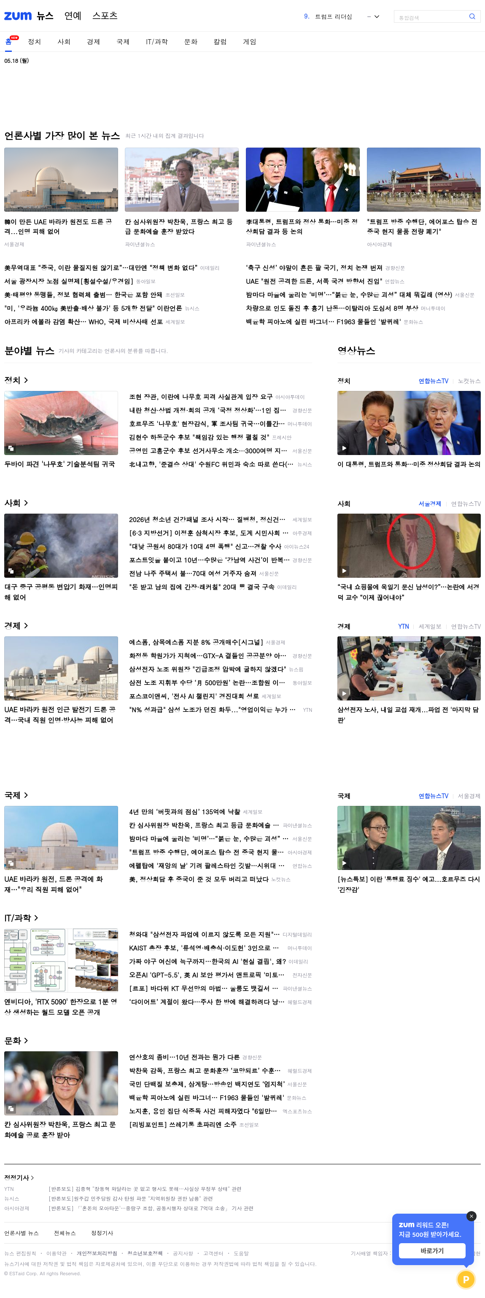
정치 (34, 41)
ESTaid (16, 1273)
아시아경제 (379, 244)
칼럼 (220, 41)
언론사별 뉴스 (21, 1233)
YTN (403, 626)
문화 (190, 41)
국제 (123, 41)
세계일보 (429, 626)
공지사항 (183, 1253)
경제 (93, 41)
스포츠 (105, 16)
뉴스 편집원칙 (20, 1253)
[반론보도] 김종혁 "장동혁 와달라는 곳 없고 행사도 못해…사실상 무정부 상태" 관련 (145, 1188)
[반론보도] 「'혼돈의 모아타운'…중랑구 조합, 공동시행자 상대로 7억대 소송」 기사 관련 (151, 1208)
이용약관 (56, 1253)
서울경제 (14, 244)
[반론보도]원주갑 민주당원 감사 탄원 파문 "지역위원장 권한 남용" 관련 (130, 1198)
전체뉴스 (65, 1233)
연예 (73, 16)
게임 (249, 41)
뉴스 (45, 16)
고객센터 (213, 1253)
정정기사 (16, 1177)
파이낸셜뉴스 (140, 244)
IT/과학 (157, 41)
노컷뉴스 (469, 381)
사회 (64, 41)
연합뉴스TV (433, 381)
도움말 (241, 1253)
